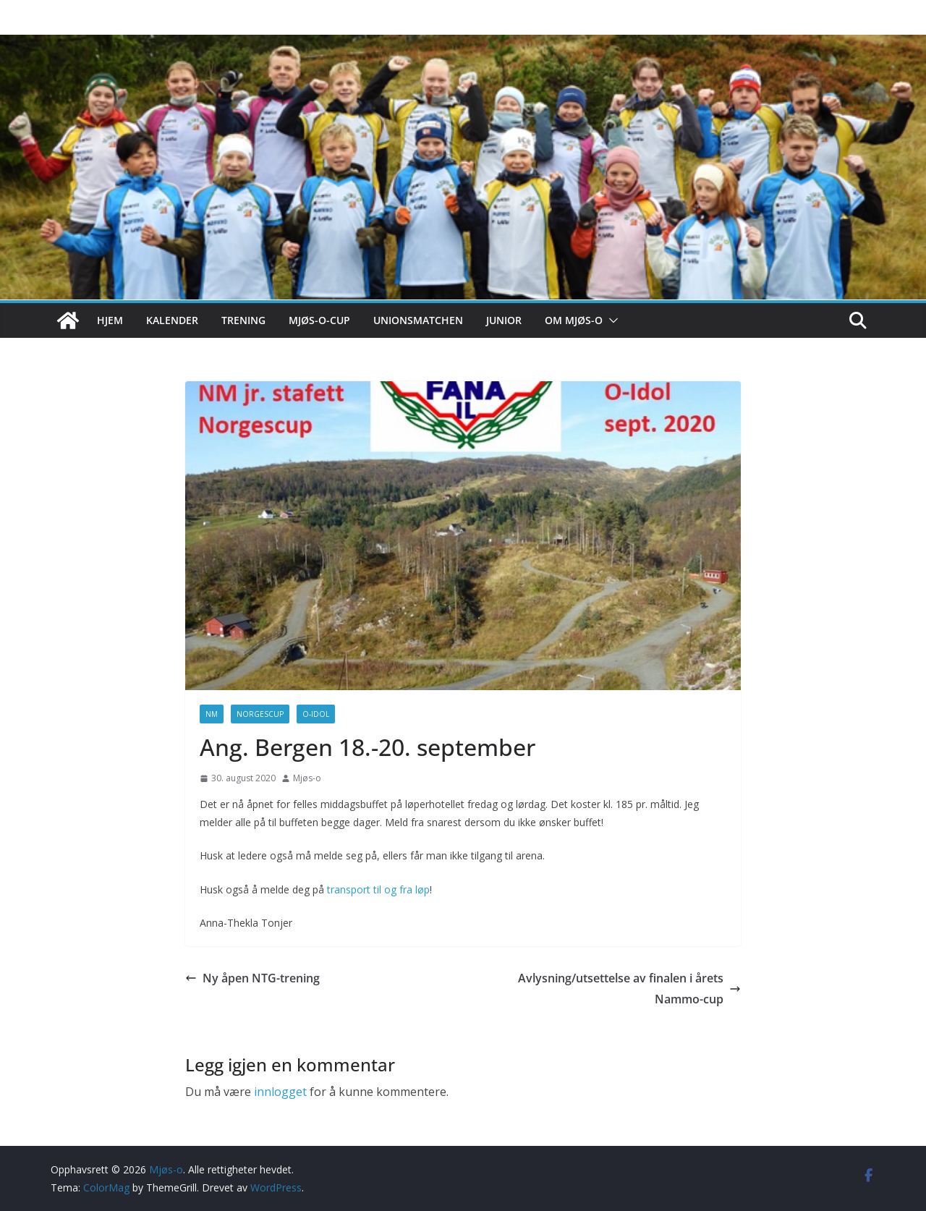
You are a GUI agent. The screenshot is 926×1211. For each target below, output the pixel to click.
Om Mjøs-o (574, 320)
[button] (611, 320)
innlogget (280, 1092)
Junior (504, 320)
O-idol (315, 714)
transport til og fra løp (378, 889)
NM (211, 714)
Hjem (110, 320)
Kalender (172, 320)
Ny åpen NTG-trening (252, 978)
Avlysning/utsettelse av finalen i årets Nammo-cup (629, 988)
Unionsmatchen (418, 320)
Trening (243, 320)
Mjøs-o (307, 778)
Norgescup (260, 714)
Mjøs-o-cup (319, 320)
